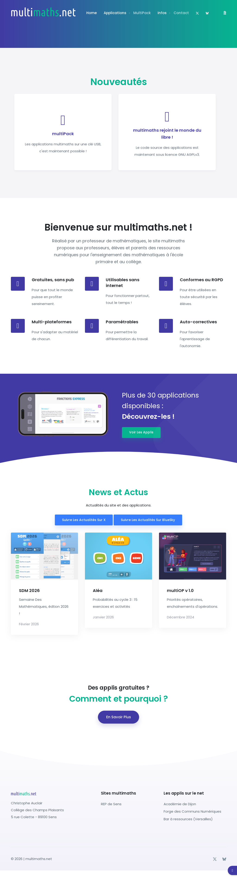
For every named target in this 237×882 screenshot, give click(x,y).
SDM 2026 (29, 590)
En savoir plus (118, 717)
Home (91, 12)
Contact (181, 12)
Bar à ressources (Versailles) (188, 819)
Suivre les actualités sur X (84, 520)
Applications (115, 12)
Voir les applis (141, 432)
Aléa (98, 590)
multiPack (142, 12)
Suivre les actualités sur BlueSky (148, 520)
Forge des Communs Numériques (192, 811)
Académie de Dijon (180, 804)
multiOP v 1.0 (180, 590)
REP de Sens (111, 804)
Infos (162, 12)
